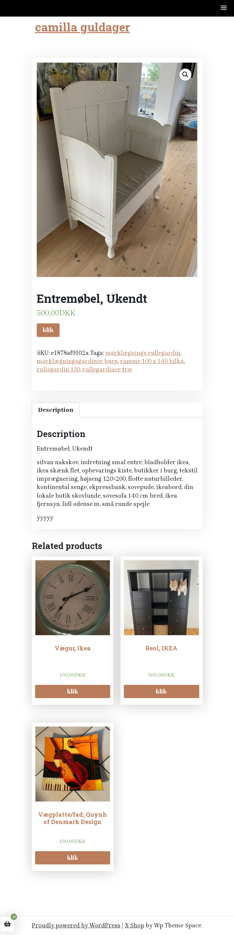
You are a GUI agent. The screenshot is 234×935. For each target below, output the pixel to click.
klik (48, 330)
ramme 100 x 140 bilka (152, 361)
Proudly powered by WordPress (76, 925)
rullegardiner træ (107, 369)
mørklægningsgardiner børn (77, 361)
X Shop (134, 925)
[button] (224, 8)
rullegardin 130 (58, 369)
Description (55, 409)
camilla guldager (82, 27)
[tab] (56, 410)
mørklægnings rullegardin (142, 353)
